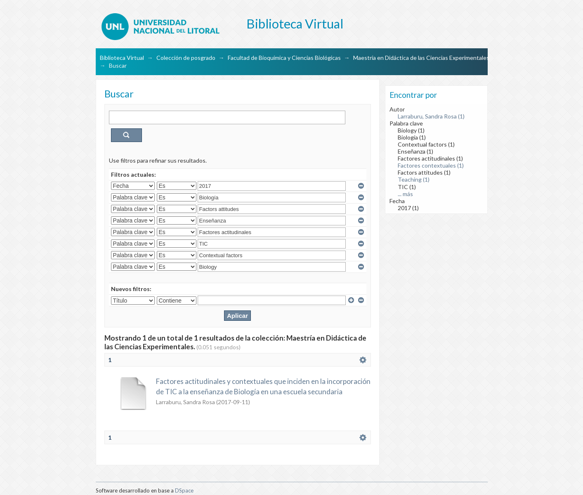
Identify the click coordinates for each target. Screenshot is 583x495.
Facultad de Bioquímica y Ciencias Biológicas (284, 57)
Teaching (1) (414, 179)
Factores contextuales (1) (431, 165)
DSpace (184, 490)
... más (405, 193)
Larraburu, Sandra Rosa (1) (431, 116)
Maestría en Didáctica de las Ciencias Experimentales (421, 57)
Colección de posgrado (185, 57)
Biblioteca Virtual (122, 57)
